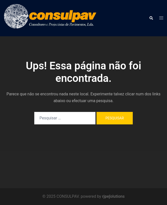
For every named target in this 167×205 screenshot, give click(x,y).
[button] (151, 18)
